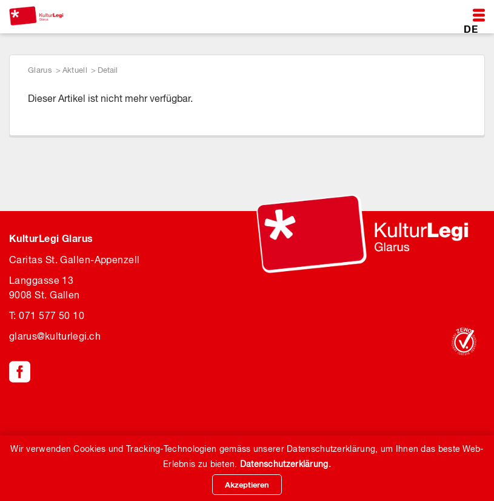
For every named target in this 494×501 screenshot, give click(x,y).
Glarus (40, 70)
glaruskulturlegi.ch (55, 336)
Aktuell (74, 70)
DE (471, 28)
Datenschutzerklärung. (285, 464)
